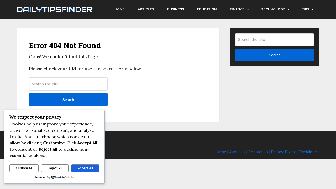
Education (207, 9)
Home (120, 9)
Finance (237, 9)
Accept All (85, 168)
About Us (237, 152)
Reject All (55, 168)
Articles (146, 9)
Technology (273, 9)
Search (68, 100)
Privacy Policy (283, 152)
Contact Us (258, 152)
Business (175, 9)
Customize (24, 168)
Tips (305, 9)
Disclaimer (308, 152)
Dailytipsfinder (55, 9)
